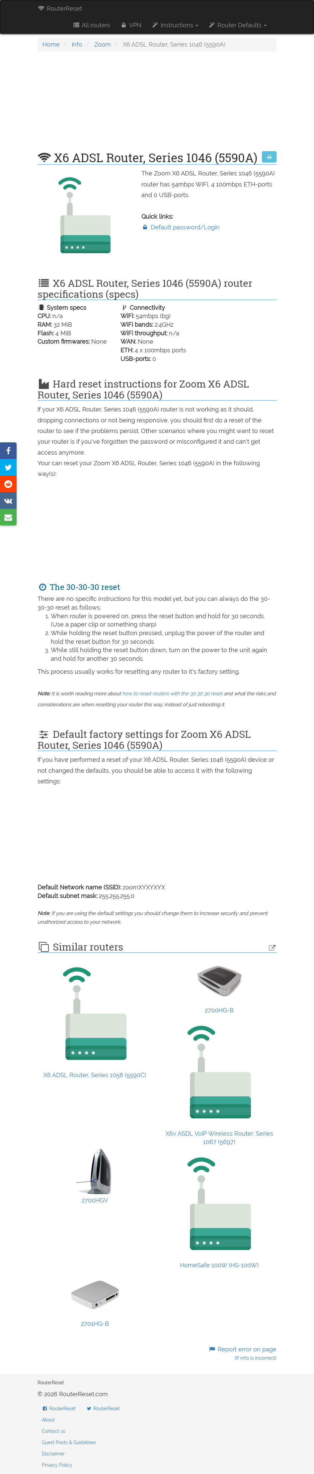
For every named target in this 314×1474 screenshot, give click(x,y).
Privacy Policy (57, 1465)
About (48, 1419)
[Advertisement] (157, 104)
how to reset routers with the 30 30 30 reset (172, 694)
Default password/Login (180, 227)
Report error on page (242, 1353)
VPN (130, 25)
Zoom (102, 44)
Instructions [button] (174, 25)
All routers (91, 25)
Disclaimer (53, 1453)
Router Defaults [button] (237, 25)
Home (51, 44)
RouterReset (60, 8)
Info (77, 44)
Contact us (53, 1431)
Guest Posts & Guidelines (69, 1442)
